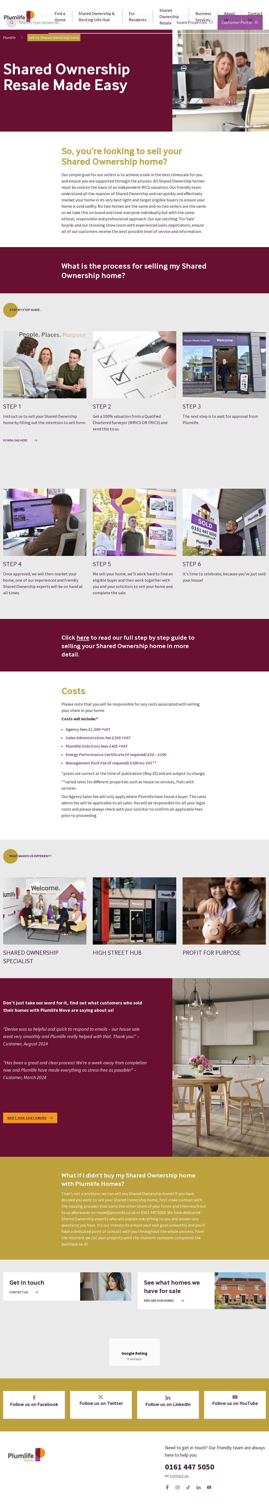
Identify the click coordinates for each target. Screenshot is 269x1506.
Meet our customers (30, 1118)
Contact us (24, 1292)
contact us (179, 1485)
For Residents (138, 16)
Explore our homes (164, 1301)
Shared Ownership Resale (169, 16)
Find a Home (60, 16)
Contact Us (255, 16)
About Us (229, 16)
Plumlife (9, 37)
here (82, 638)
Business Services (203, 16)
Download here (20, 440)
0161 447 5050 (189, 1476)
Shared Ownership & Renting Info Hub (97, 16)
